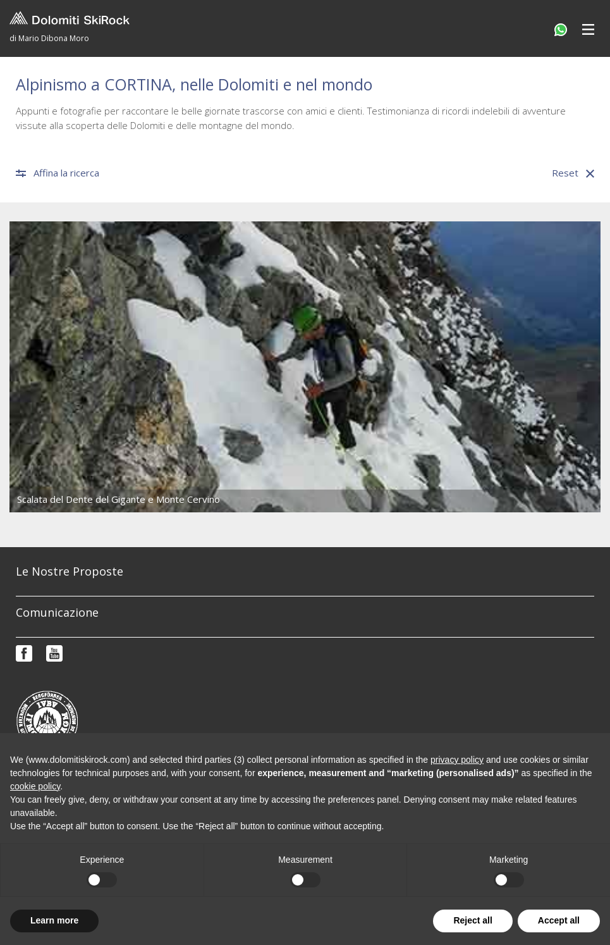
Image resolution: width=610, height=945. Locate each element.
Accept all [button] (559, 920)
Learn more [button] (54, 920)
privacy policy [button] (457, 760)
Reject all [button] (472, 920)
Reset (573, 173)
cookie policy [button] (35, 786)
